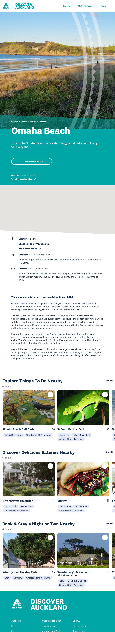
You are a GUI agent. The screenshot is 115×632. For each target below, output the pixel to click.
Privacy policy (80, 626)
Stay (7, 577)
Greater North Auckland (38, 434)
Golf (20, 434)
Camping (18, 577)
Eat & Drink (10, 506)
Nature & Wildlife (81, 434)
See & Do (9, 434)
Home (14, 626)
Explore (14, 122)
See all (109, 381)
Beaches (42, 122)
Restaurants (26, 506)
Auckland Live (49, 626)
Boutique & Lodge (77, 580)
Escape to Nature (28, 122)
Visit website (24, 179)
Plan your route (30, 248)
